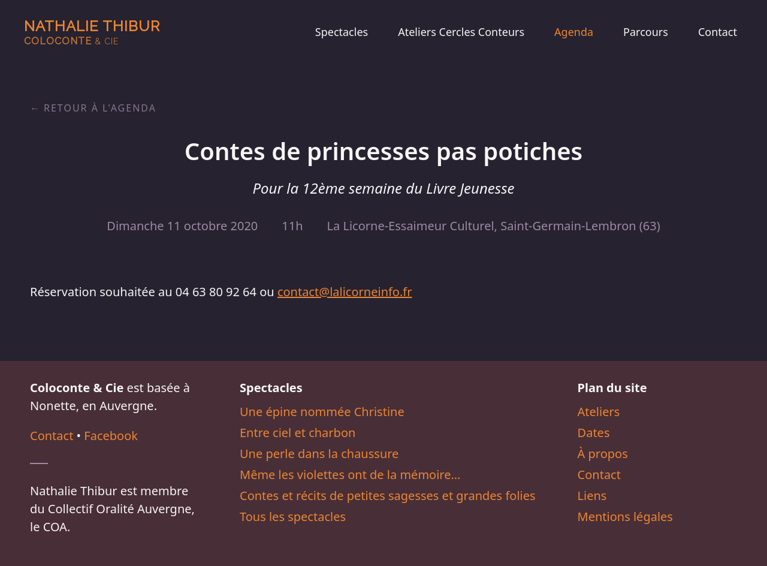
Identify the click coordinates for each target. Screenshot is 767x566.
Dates (594, 432)
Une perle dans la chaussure (319, 453)
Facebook (111, 435)
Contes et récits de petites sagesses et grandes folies (388, 495)
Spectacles (341, 32)
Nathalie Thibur (92, 32)
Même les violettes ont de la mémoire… (350, 474)
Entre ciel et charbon (297, 432)
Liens (592, 495)
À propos (603, 453)
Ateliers (599, 412)
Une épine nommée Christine (322, 412)
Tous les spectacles (293, 516)
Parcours (645, 32)
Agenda (573, 32)
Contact (717, 32)
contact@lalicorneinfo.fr (344, 292)
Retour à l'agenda (100, 108)
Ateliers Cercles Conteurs (461, 32)
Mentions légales (625, 516)
